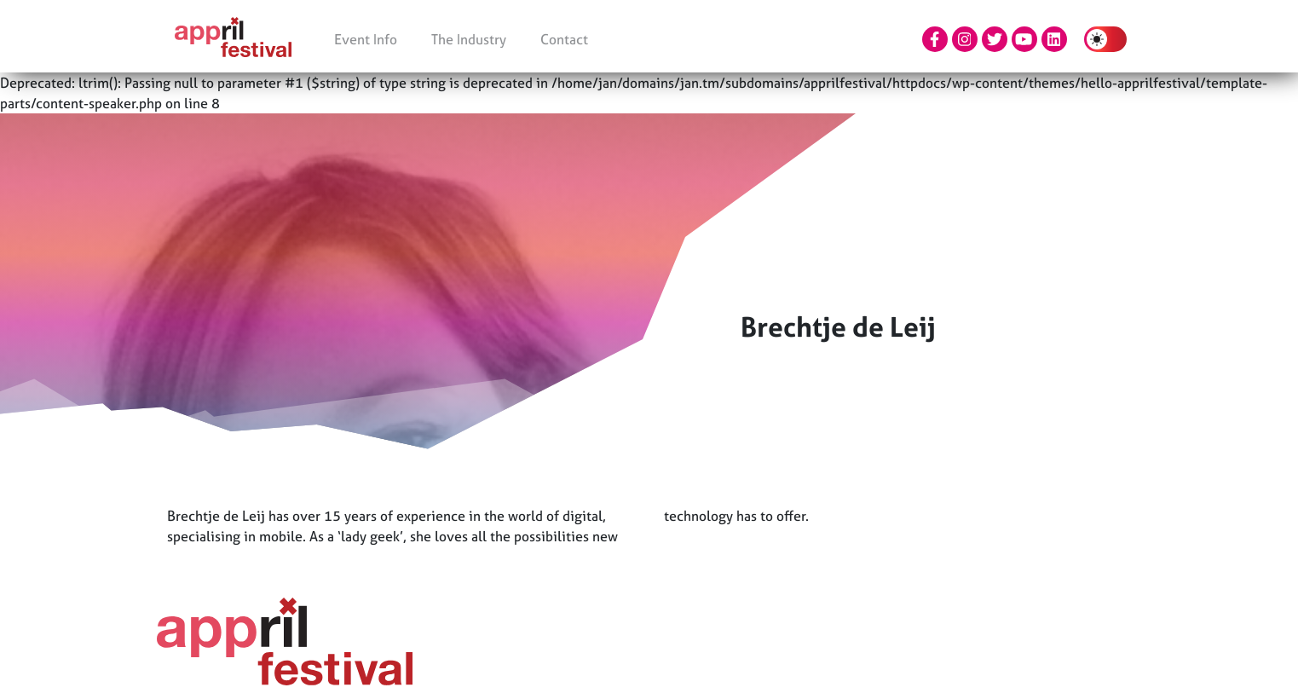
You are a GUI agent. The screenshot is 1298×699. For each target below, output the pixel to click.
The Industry (468, 39)
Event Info (365, 39)
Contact (564, 39)
